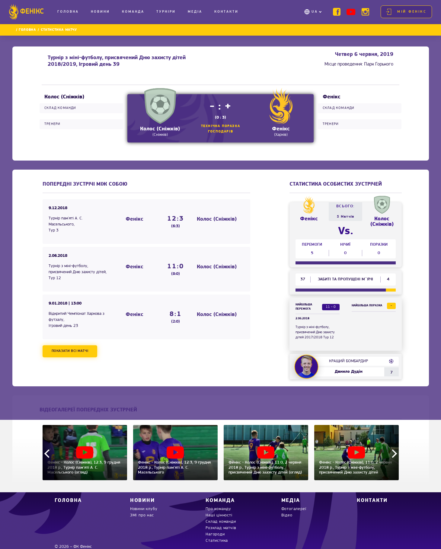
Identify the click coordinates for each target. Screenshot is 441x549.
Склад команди (221, 521)
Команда (133, 12)
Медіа (195, 12)
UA (315, 12)
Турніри (166, 12)
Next (392, 453)
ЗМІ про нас (142, 515)
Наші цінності (219, 515)
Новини (100, 12)
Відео (286, 515)
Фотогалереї (293, 509)
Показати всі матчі (70, 351)
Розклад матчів (221, 528)
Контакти (226, 12)
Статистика (217, 540)
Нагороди (215, 534)
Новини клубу (144, 509)
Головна (68, 12)
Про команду (218, 509)
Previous (48, 453)
